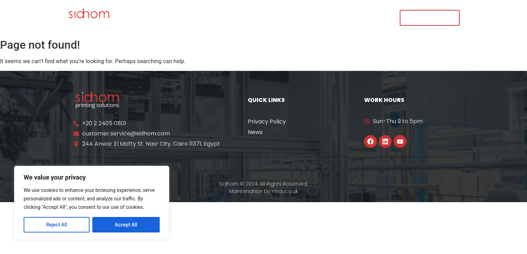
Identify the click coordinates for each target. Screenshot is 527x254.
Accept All (126, 225)
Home (141, 17)
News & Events (280, 17)
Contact (365, 17)
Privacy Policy (267, 121)
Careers (328, 17)
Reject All (56, 225)
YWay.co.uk (284, 191)
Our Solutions (224, 17)
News (255, 132)
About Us (177, 17)
